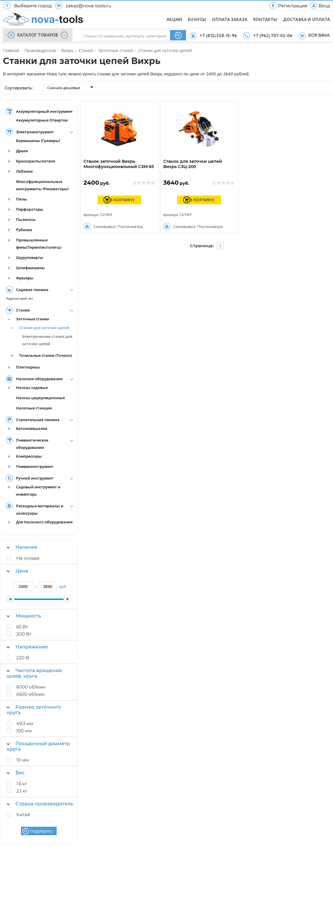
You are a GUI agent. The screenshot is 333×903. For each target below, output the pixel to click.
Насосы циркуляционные (40, 397)
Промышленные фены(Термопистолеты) (38, 243)
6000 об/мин (30, 687)
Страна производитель (40, 804)
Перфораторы (29, 209)
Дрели (22, 150)
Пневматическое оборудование (32, 443)
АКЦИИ (174, 20)
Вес (16, 773)
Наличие (22, 547)
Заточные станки (32, 318)
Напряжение (27, 647)
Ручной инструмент (34, 478)
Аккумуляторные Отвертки (42, 120)
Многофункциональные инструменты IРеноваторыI (42, 185)
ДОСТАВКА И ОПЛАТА (306, 20)
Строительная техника (38, 419)
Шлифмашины (30, 267)
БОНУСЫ (197, 20)
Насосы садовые (32, 387)
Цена (17, 571)
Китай (23, 814)
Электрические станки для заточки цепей (47, 340)
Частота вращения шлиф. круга (34, 673)
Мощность (24, 616)
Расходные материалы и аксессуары (39, 509)
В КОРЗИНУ (122, 200)
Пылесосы (26, 219)
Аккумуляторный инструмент (44, 111)
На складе (27, 558)
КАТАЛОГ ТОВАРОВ (37, 35)
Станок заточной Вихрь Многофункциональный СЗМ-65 (119, 164)
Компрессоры (29, 456)
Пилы (21, 199)
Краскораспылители (35, 161)
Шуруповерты (29, 257)
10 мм (22, 760)
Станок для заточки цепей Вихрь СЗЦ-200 (192, 164)
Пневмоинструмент (34, 466)
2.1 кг (21, 791)
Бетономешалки (31, 428)
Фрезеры (24, 278)
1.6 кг (21, 783)
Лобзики (24, 171)
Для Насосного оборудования (44, 522)
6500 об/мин (30, 694)
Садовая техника (32, 289)
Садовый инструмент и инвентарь (38, 490)
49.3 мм (24, 723)
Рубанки (24, 229)
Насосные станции (34, 408)
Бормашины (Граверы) (38, 140)
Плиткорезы (28, 367)
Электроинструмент (35, 131)
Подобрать (41, 831)
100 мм (24, 731)
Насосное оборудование (39, 378)
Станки (23, 310)
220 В (22, 657)
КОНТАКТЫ (265, 20)
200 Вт (23, 634)
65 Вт (22, 626)
